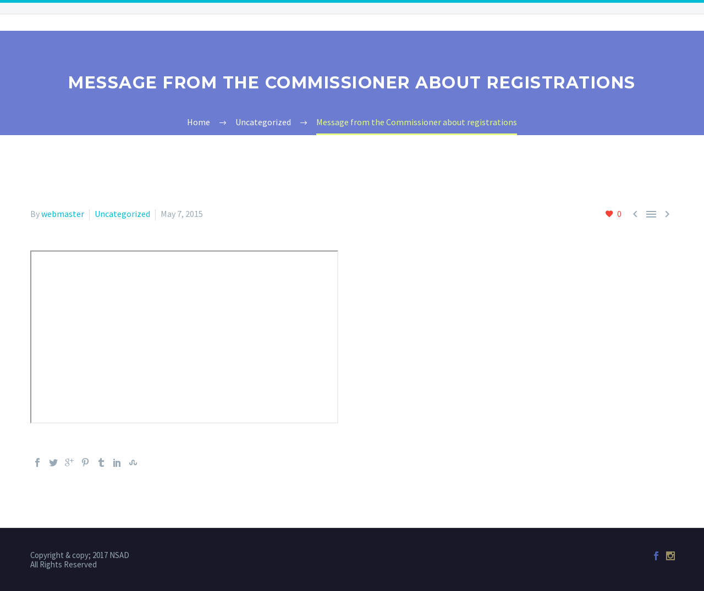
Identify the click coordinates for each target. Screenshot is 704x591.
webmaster (62, 213)
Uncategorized (122, 213)
